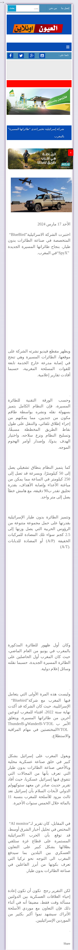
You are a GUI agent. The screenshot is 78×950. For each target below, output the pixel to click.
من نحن (53, 8)
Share (67, 943)
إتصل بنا (65, 8)
